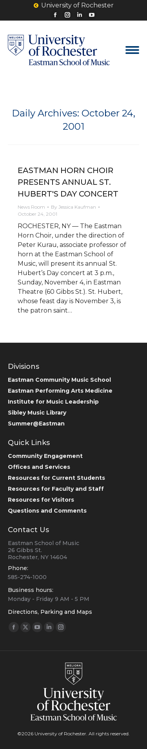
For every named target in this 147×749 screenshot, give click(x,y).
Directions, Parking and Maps (50, 611)
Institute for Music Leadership (53, 401)
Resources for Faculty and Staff (56, 488)
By (73, 207)
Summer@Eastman (36, 423)
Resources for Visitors (41, 499)
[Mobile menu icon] (132, 50)
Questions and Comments (47, 510)
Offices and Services (39, 466)
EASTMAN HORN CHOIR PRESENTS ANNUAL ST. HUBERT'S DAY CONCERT (68, 182)
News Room (31, 207)
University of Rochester (73, 5)
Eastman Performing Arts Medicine (60, 390)
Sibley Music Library (37, 412)
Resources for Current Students (56, 477)
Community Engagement (45, 455)
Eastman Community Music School (59, 379)
